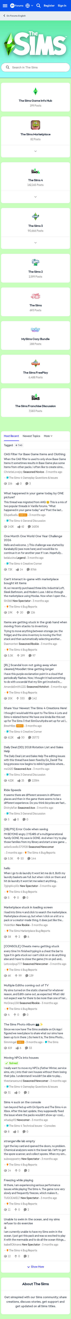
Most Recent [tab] (11, 436)
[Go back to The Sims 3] (35, 226)
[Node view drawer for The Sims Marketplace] (35, 151)
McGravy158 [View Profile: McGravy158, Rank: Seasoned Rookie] (11, 1003)
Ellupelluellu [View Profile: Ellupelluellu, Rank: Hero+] (11, 514)
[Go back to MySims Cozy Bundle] (35, 339)
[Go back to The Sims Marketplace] (35, 134)
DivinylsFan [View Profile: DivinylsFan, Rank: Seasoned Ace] (10, 807)
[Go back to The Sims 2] (35, 272)
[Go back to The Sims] (35, 305)
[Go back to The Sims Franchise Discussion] (35, 406)
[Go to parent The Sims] (50, 1042)
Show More (35, 1266)
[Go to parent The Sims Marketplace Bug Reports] (27, 931)
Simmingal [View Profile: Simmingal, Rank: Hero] (10, 1042)
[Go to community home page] (16, 5)
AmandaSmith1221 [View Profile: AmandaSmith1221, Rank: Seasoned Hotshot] (15, 686)
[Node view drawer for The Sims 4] (35, 197)
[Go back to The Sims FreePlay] (35, 373)
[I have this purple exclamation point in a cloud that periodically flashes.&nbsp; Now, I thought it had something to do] (35, 678)
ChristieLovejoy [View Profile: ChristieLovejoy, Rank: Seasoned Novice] (13, 472)
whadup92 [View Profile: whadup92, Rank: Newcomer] (10, 1119)
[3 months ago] (53, 472)
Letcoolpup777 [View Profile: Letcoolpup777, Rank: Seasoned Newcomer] (13, 964)
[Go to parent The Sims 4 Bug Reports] (21, 607)
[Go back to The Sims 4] (35, 180)
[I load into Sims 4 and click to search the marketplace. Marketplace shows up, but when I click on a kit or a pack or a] (35, 916)
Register (49, 5)
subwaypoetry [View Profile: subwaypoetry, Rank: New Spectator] (12, 1159)
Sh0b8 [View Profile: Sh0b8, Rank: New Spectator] (8, 601)
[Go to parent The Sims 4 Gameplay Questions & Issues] (31, 478)
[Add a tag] (19, 445)
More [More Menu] (48, 436)
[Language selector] (29, 5)
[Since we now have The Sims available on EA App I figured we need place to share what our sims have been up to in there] (35, 1033)
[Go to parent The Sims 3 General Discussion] (25, 775)
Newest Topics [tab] (31, 436)
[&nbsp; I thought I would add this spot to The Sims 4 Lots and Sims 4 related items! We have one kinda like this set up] (35, 717)
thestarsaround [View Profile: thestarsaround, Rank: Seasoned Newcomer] (13, 1081)
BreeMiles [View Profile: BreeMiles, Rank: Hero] (9, 726)
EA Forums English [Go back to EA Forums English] (14, 15)
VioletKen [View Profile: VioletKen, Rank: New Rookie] (9, 925)
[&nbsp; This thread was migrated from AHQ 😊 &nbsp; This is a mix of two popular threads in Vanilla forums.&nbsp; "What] (35, 506)
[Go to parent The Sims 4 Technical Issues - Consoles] (30, 1126)
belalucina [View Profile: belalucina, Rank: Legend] (10, 558)
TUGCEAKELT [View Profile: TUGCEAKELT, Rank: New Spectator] (12, 1198)
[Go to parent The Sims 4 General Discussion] (25, 521)
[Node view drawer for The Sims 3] (35, 243)
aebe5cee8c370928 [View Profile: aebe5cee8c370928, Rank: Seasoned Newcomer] (16, 847)
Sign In (62, 5)
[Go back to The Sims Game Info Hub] (35, 101)
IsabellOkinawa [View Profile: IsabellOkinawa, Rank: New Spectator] (12, 1244)
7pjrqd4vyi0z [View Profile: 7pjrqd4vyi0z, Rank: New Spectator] (11, 886)
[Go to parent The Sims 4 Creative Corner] (23, 564)
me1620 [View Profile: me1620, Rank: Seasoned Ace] (8, 768)
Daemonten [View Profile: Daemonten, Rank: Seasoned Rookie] (11, 643)
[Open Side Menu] (5, 5)
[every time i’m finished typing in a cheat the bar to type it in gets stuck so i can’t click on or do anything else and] (35, 955)
